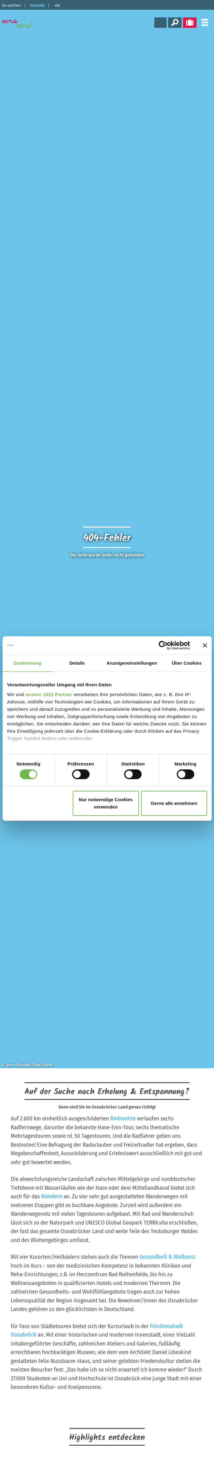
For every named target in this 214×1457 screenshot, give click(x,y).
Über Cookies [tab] (187, 663)
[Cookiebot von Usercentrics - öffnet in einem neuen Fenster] (163, 645)
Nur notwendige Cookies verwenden (106, 803)
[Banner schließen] (205, 645)
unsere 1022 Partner (48, 694)
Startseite (37, 5)
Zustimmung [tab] (27, 663)
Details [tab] (77, 663)
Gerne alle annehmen (174, 803)
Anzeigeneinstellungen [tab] (132, 663)
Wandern (51, 1196)
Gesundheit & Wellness (167, 1256)
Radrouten (123, 1118)
